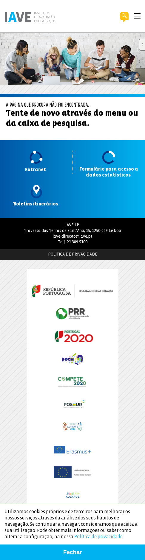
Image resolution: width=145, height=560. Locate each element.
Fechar (72, 552)
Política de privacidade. (99, 537)
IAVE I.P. (72, 225)
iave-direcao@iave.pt (72, 237)
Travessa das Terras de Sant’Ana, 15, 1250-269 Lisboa (72, 231)
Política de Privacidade (72, 254)
